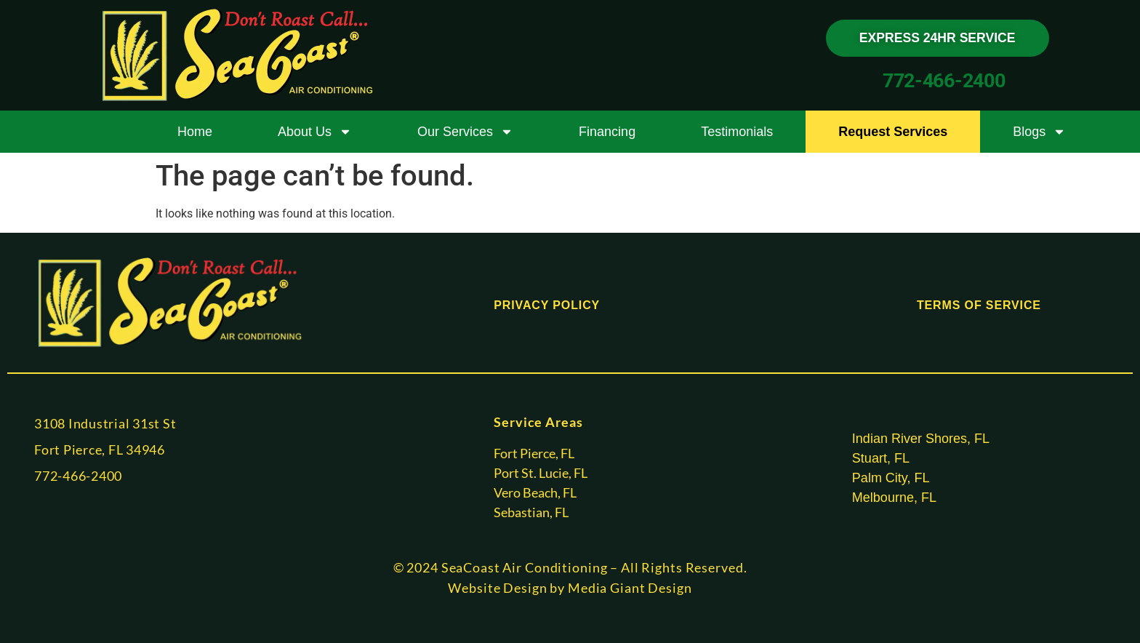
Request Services (892, 131)
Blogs (1039, 131)
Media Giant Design (630, 588)
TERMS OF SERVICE (979, 305)
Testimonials (737, 131)
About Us (315, 131)
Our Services (465, 131)
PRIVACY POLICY (547, 305)
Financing (607, 131)
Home (194, 131)
